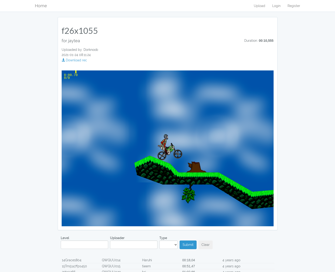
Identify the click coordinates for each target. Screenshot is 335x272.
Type (168, 242)
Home (41, 5)
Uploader (133, 242)
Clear (205, 245)
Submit (188, 245)
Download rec (74, 60)
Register (294, 6)
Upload (259, 6)
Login (276, 6)
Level (84, 242)
